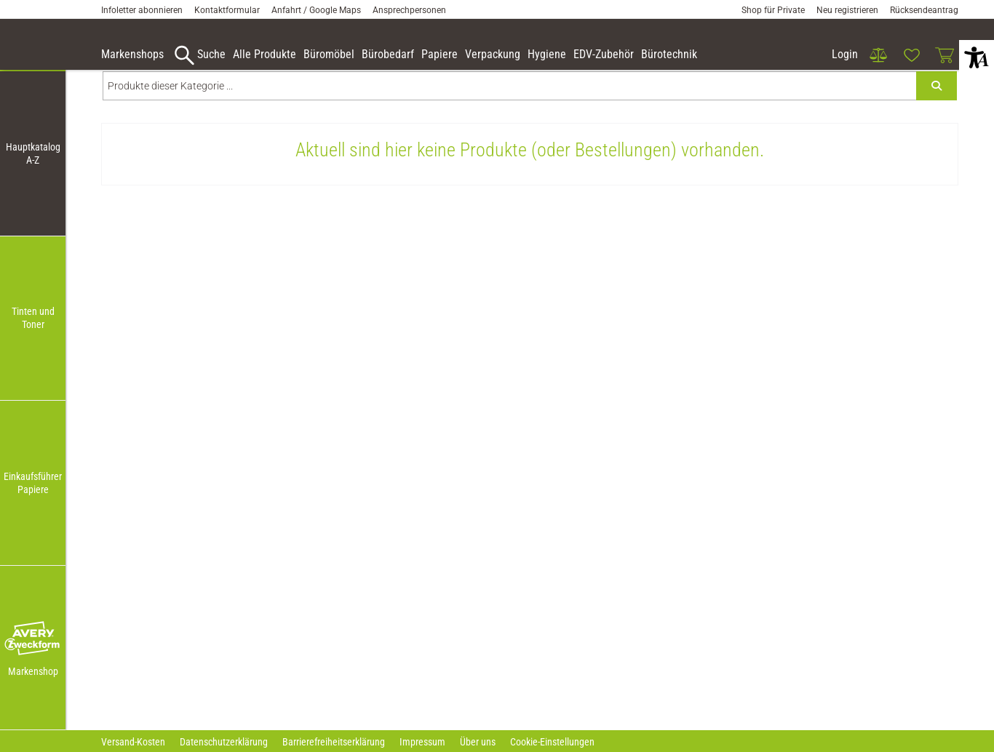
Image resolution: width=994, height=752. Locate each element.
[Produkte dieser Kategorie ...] (510, 113)
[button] (32, 639)
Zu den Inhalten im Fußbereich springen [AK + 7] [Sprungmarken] (0, 0)
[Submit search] (936, 113)
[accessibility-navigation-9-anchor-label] (132, 55)
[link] (878, 55)
